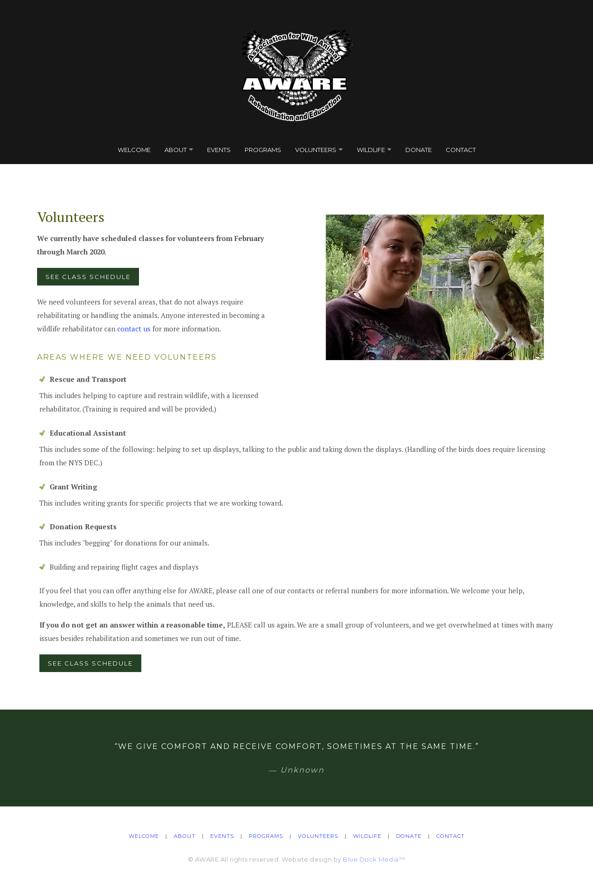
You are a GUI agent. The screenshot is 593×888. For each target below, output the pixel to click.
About (175, 149)
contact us (134, 328)
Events (219, 149)
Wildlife (371, 149)
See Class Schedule (88, 276)
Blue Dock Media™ (374, 859)
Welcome (134, 149)
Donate (418, 149)
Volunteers (315, 149)
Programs (263, 149)
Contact (461, 149)
